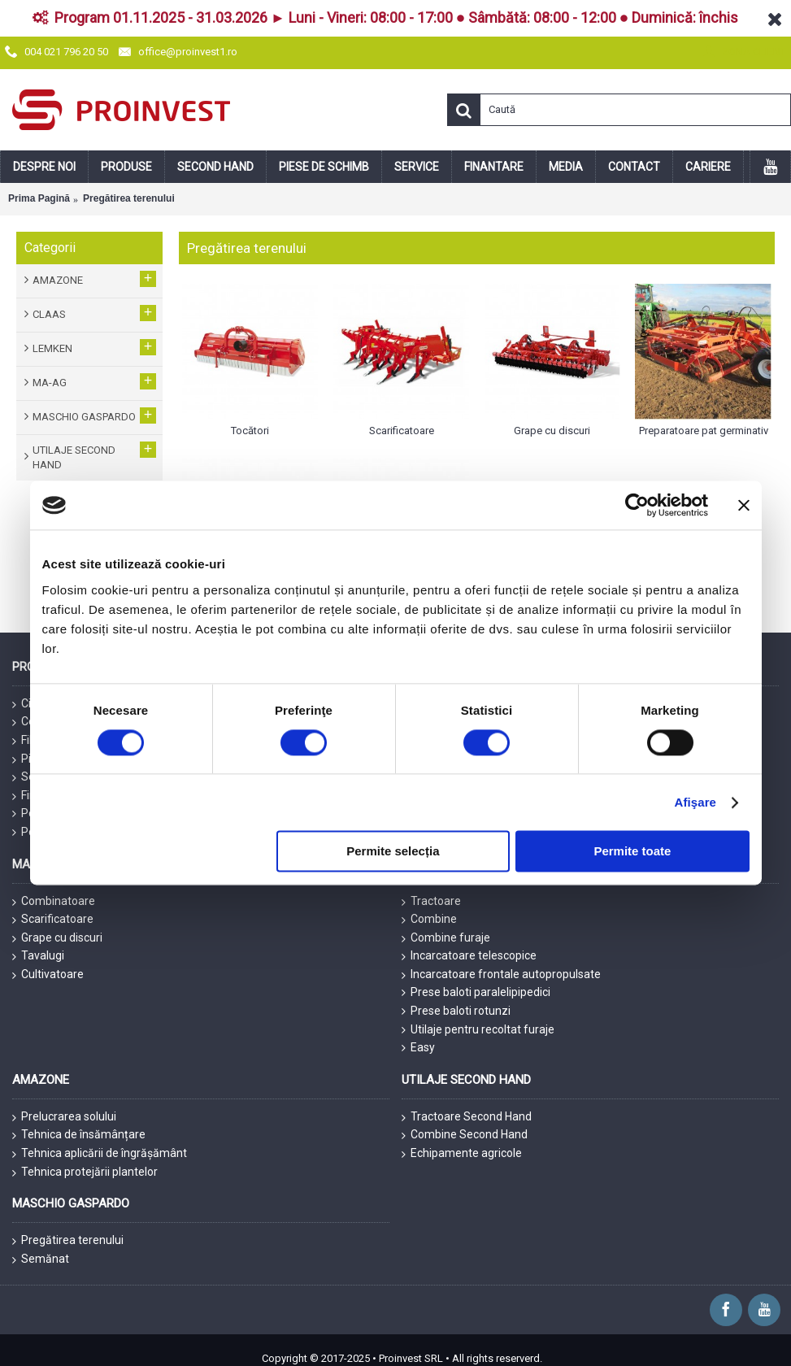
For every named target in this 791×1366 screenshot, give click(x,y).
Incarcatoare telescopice (469, 956)
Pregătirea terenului (129, 198)
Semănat (40, 1259)
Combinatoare (53, 901)
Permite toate (632, 852)
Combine (429, 919)
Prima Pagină (39, 198)
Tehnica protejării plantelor (85, 1172)
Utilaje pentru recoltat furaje (478, 1030)
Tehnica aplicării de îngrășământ (99, 1153)
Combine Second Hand (465, 1135)
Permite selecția (392, 852)
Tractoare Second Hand (467, 1117)
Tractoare (431, 901)
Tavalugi (38, 956)
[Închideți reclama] (744, 505)
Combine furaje (446, 938)
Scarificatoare (52, 919)
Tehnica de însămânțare (79, 1135)
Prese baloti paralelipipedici (476, 992)
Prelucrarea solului (64, 1117)
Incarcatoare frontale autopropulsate (501, 975)
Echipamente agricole (462, 1153)
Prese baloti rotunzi (456, 1011)
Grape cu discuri (57, 938)
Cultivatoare (48, 975)
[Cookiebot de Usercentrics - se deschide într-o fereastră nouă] (637, 505)
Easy (418, 1048)
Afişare (696, 802)
